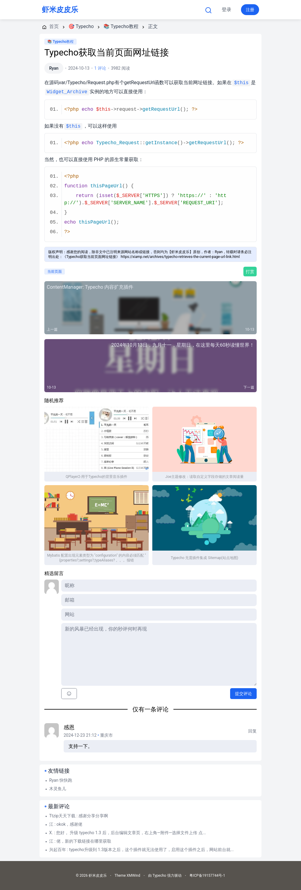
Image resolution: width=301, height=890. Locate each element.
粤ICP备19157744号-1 (207, 875)
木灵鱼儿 (57, 788)
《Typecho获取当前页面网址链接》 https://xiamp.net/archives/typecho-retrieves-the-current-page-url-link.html (151, 257)
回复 (252, 731)
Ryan (54, 68)
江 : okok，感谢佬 (66, 824)
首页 (106, 9)
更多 (172, 9)
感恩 (69, 727)
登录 (226, 9)
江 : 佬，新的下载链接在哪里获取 (80, 841)
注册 (250, 9)
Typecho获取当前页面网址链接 (106, 52)
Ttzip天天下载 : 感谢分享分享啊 (78, 815)
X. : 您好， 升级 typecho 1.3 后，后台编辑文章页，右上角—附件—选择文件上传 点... (127, 832)
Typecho (138, 9)
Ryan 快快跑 (60, 780)
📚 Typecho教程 (60, 42)
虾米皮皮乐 (60, 9)
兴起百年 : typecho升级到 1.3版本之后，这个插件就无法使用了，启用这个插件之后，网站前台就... (141, 849)
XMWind (133, 875)
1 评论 (100, 68)
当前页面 (54, 271)
